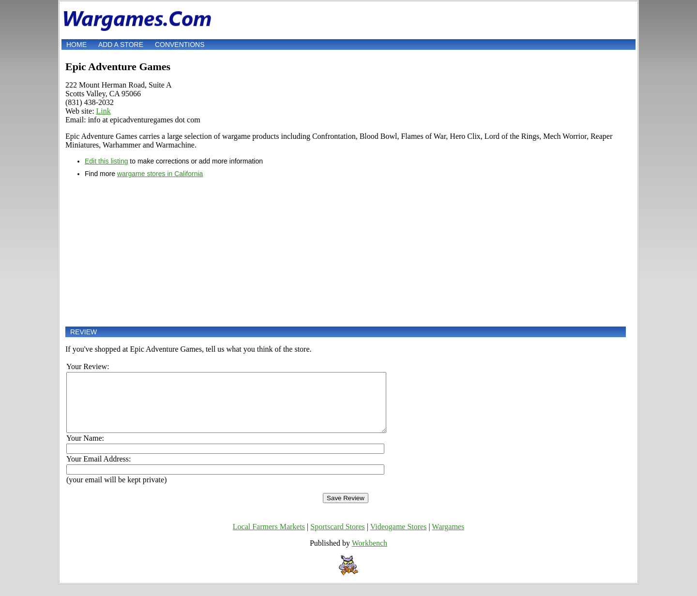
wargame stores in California (160, 174)
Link (103, 111)
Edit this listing (106, 161)
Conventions (180, 44)
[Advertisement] (345, 252)
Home (76, 44)
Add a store (120, 44)
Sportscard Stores (337, 538)
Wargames (448, 538)
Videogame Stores (398, 538)
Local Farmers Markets (269, 538)
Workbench (369, 555)
